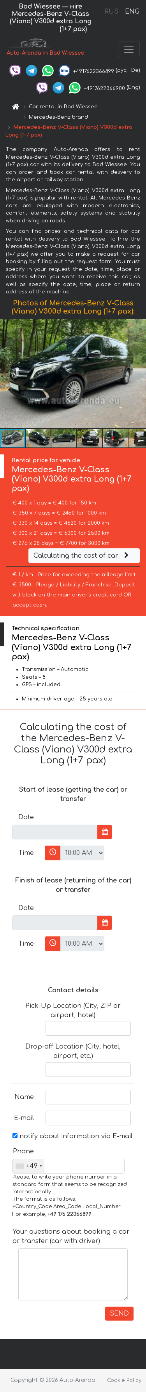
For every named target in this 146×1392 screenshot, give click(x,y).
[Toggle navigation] (129, 49)
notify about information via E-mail (72, 1136)
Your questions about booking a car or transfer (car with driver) (71, 1236)
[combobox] (28, 1166)
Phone (23, 1151)
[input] (55, 832)
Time (26, 852)
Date (26, 817)
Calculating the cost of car (82, 555)
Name (24, 1097)
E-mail (24, 1118)
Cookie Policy (124, 1380)
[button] (139, 373)
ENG (132, 11)
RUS (111, 11)
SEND (119, 1313)
